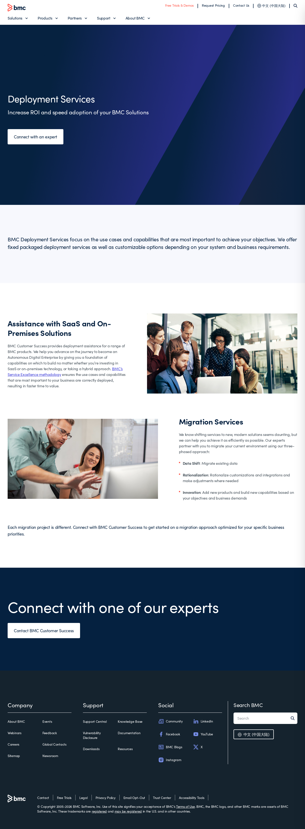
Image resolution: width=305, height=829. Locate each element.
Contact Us (241, 5)
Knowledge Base (130, 721)
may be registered (128, 811)
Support (103, 17)
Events (47, 721)
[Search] (295, 6)
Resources (125, 749)
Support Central (95, 721)
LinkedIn (203, 721)
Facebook (169, 734)
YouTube (203, 734)
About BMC (135, 17)
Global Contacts (54, 744)
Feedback (49, 733)
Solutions (15, 17)
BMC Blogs (170, 747)
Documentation (129, 733)
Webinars (14, 733)
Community (170, 721)
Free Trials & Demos (179, 5)
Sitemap (14, 755)
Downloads (91, 749)
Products (45, 17)
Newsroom (50, 755)
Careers (13, 744)
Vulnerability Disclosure (92, 735)
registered (99, 811)
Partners (75, 17)
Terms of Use (185, 806)
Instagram (169, 760)
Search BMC (248, 704)
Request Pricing (213, 5)
